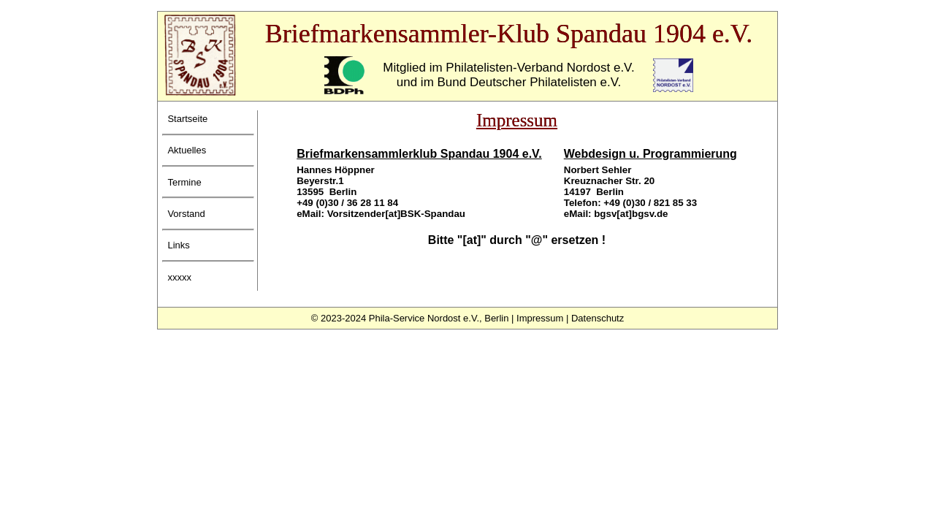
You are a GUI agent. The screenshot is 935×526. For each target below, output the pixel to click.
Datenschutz (597, 318)
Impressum (539, 318)
